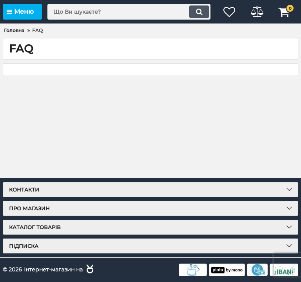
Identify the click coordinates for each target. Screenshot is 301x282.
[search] (128, 12)
